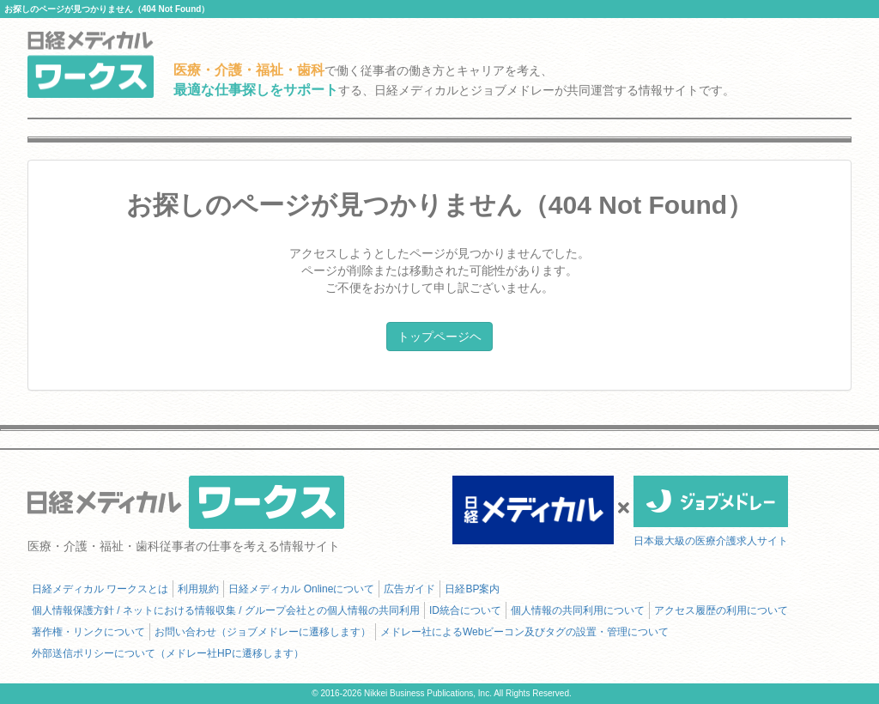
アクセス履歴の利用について (721, 610)
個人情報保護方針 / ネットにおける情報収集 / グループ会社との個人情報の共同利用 (226, 610)
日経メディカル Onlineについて (301, 589)
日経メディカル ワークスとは (100, 589)
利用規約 (198, 589)
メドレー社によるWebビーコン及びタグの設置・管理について (524, 632)
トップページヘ (439, 336)
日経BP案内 (472, 589)
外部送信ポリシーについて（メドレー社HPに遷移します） (168, 653)
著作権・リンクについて (88, 632)
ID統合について (465, 610)
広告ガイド (409, 589)
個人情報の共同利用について (578, 610)
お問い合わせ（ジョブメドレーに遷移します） (263, 632)
